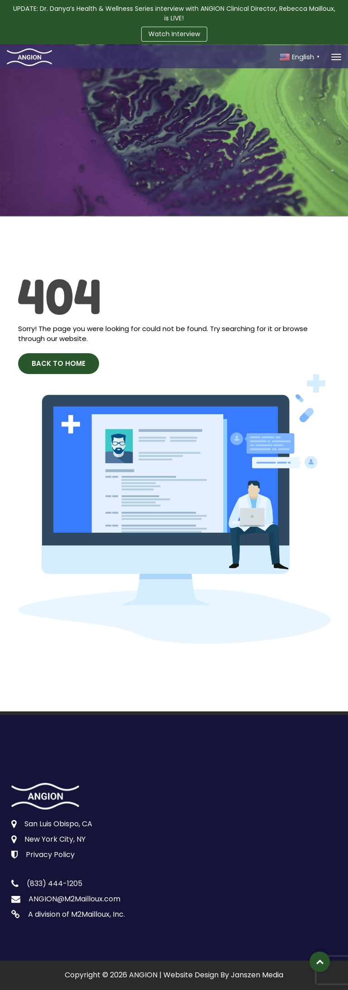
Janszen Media (257, 975)
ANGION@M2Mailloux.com (74, 899)
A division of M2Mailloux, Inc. (76, 914)
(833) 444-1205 (54, 883)
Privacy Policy (50, 854)
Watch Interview (174, 33)
